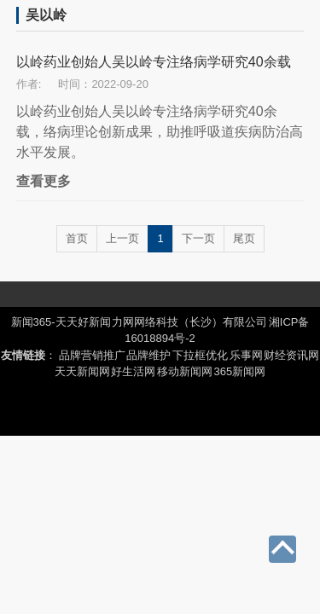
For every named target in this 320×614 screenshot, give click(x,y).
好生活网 (133, 371)
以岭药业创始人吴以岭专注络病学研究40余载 (153, 62)
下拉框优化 (200, 355)
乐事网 (246, 355)
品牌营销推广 (92, 355)
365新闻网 (240, 371)
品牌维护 (148, 355)
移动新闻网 (184, 371)
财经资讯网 (291, 355)
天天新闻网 (82, 371)
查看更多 (43, 181)
